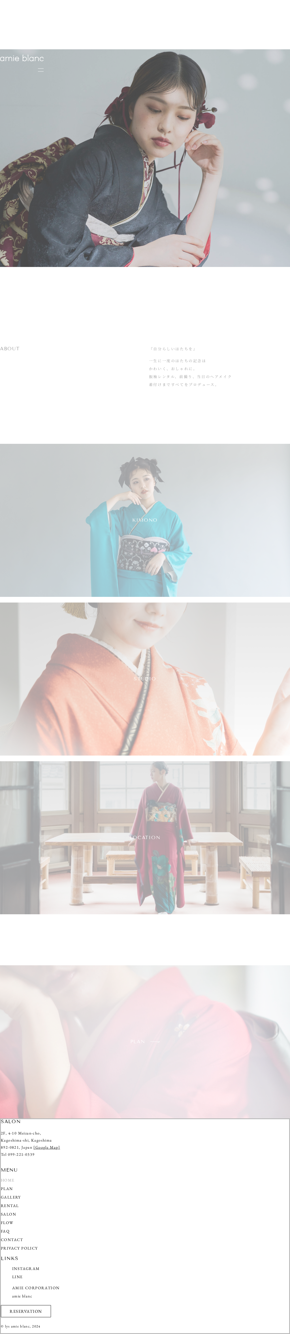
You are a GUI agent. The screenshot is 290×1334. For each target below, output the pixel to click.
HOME (8, 1180)
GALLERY (11, 1197)
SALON (9, 1214)
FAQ (5, 1231)
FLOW (7, 1223)
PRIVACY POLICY (19, 1248)
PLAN (7, 1189)
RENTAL (10, 1206)
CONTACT (12, 1240)
